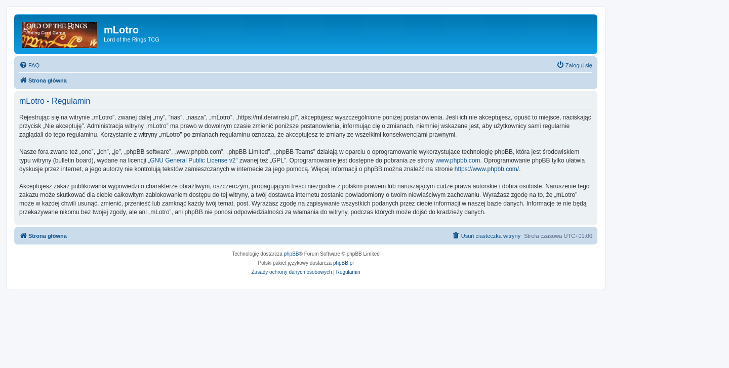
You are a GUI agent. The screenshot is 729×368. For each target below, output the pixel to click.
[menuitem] (29, 65)
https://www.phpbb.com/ (487, 169)
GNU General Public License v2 (192, 160)
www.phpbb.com (457, 160)
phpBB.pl (343, 263)
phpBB (291, 254)
